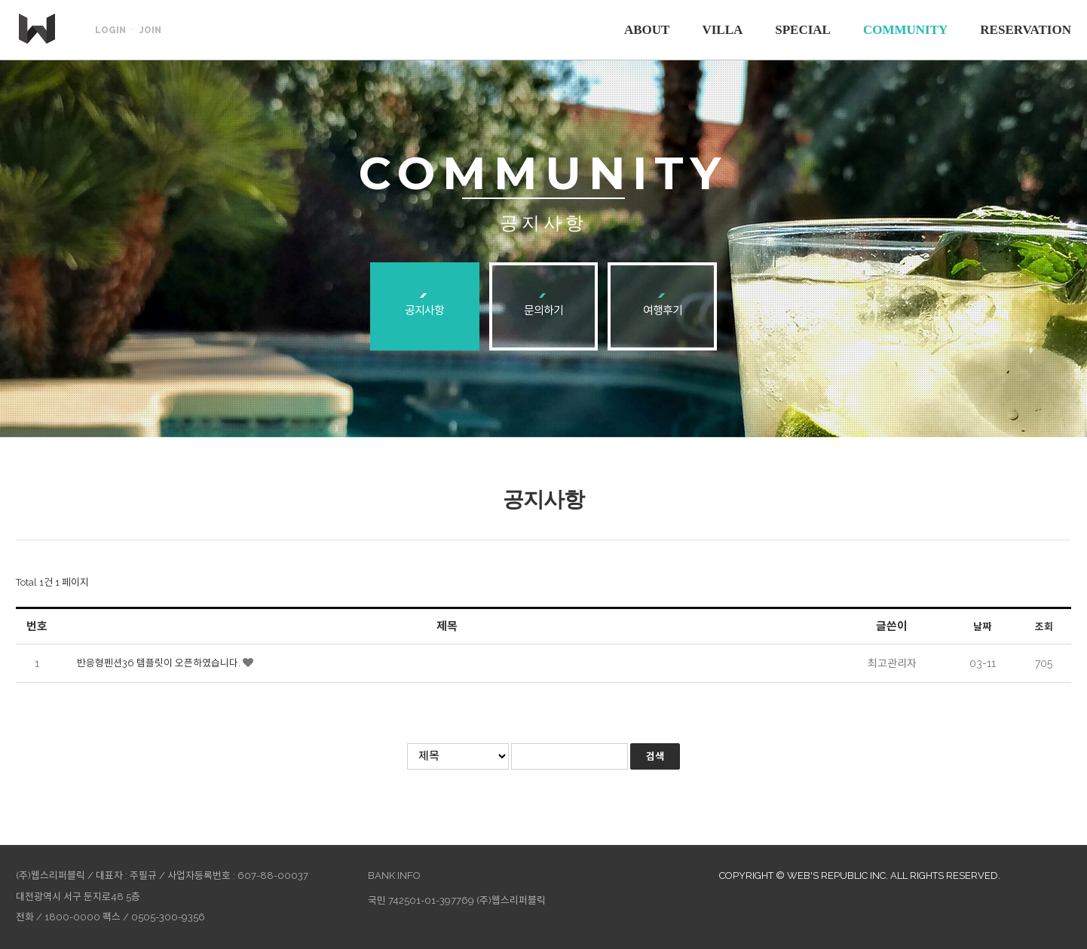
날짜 (982, 626)
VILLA (722, 30)
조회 (1044, 626)
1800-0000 (72, 917)
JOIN (150, 30)
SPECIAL (803, 30)
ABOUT (646, 30)
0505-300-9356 (168, 917)
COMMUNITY (905, 30)
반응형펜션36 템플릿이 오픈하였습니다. (160, 663)
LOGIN (110, 30)
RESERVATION (1025, 30)
